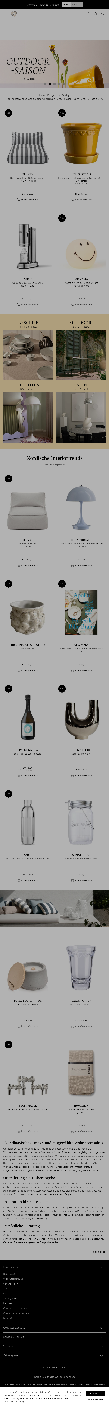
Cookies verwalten (95, 1400)
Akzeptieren (95, 1393)
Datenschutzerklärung (14, 1402)
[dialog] (54, 1397)
